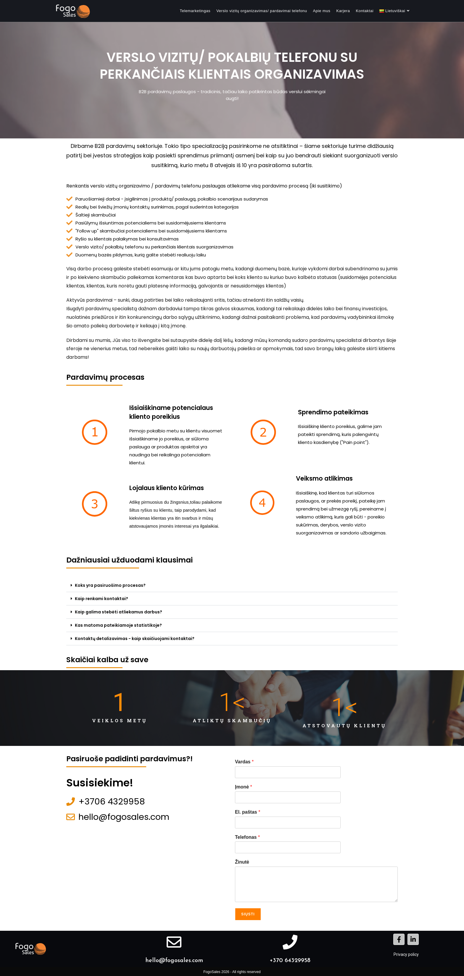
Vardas (244, 761)
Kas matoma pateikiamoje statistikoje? (118, 625)
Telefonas (247, 837)
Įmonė (243, 786)
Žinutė (242, 861)
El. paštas (247, 812)
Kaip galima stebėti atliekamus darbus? (118, 612)
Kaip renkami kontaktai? (101, 599)
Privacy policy (406, 954)
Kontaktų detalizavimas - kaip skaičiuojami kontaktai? (134, 638)
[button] (232, 585)
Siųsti (248, 914)
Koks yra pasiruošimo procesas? (110, 585)
